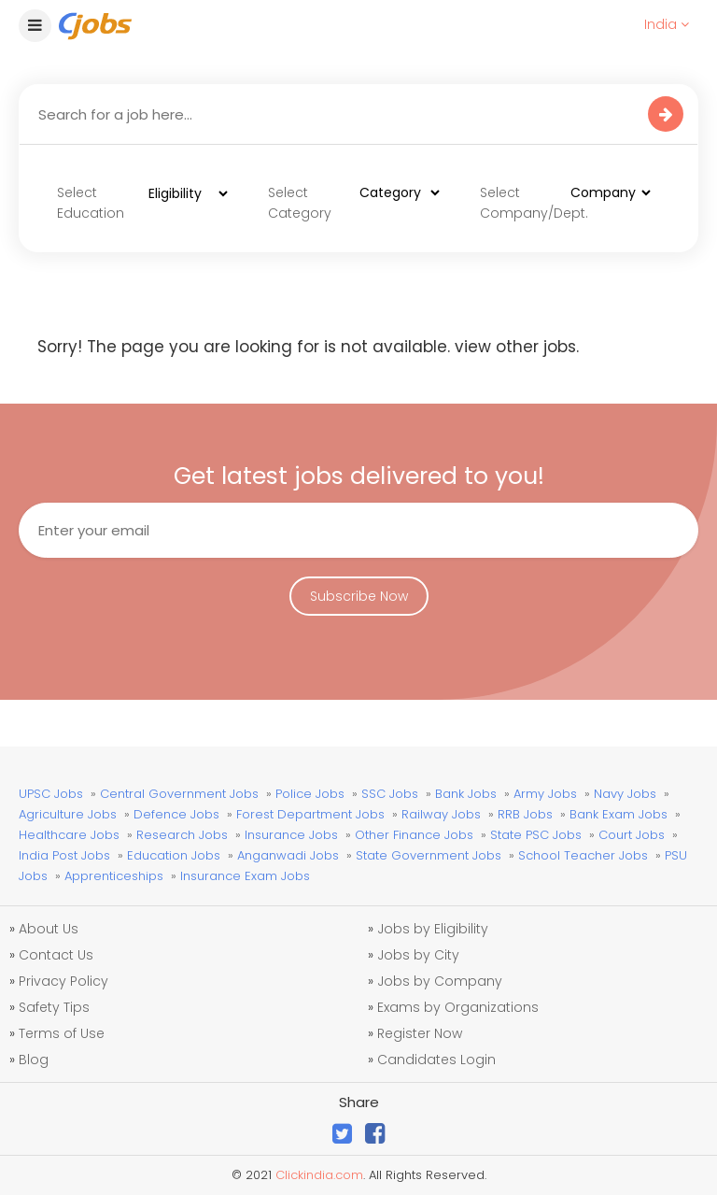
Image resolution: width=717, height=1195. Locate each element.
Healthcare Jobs (69, 835)
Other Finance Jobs (414, 835)
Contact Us (56, 955)
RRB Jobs (525, 814)
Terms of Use (62, 1033)
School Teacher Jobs (583, 855)
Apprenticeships (113, 876)
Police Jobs (309, 794)
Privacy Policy (63, 981)
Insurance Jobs (291, 835)
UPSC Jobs (51, 794)
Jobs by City (418, 955)
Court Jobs (631, 835)
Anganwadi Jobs (288, 855)
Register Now (419, 1033)
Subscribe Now (359, 596)
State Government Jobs (428, 855)
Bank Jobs (466, 794)
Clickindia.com (319, 1175)
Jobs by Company (439, 981)
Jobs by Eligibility (432, 928)
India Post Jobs (64, 855)
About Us (48, 928)
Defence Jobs (176, 814)
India (666, 24)
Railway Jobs (441, 814)
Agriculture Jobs (68, 814)
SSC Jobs (389, 794)
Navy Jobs (625, 794)
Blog (34, 1059)
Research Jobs (182, 835)
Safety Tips (54, 1007)
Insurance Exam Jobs (245, 876)
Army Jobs (545, 794)
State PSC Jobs (536, 835)
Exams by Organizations (458, 1007)
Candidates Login (436, 1059)
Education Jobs (173, 855)
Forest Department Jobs (310, 814)
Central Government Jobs (179, 794)
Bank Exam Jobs (618, 814)
